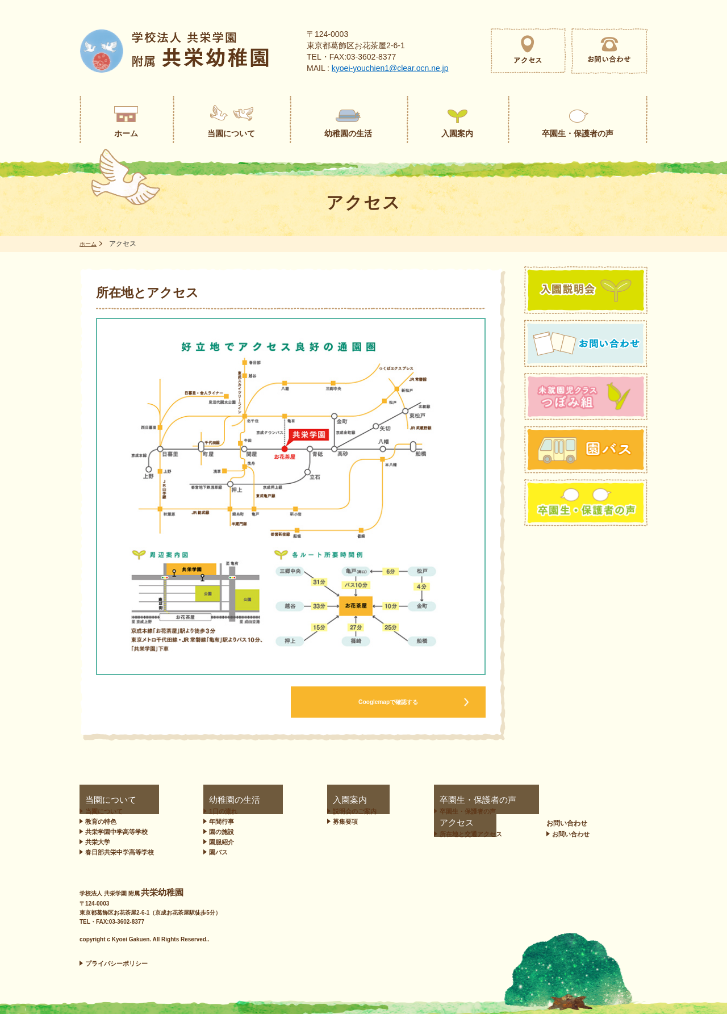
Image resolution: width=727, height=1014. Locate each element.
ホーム (90, 244)
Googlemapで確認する (388, 702)
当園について (100, 800)
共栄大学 (97, 842)
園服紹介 (216, 842)
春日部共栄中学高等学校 (119, 852)
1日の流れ (218, 811)
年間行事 (216, 821)
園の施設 (216, 831)
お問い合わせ (616, 800)
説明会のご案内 (311, 811)
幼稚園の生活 (218, 800)
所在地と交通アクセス (520, 811)
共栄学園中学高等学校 (116, 831)
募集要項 (301, 821)
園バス (213, 852)
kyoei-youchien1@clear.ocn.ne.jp (390, 68)
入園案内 (297, 800)
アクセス (497, 800)
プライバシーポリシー (116, 963)
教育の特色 (100, 821)
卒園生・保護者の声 (407, 800)
